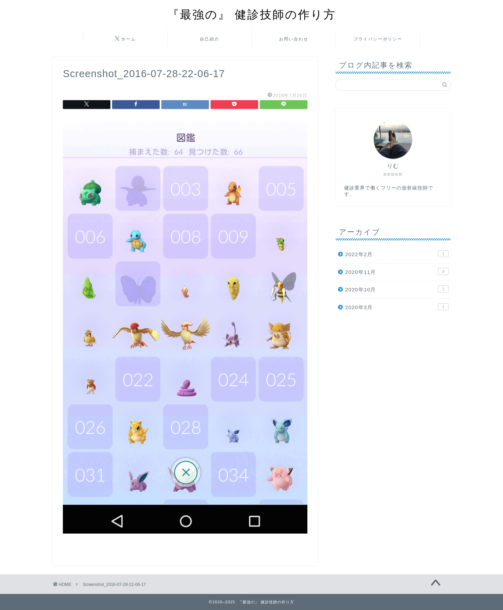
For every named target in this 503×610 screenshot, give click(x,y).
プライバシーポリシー (377, 39)
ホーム (125, 39)
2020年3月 (397, 306)
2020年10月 (397, 288)
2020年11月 (397, 271)
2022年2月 (397, 253)
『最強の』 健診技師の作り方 (251, 14)
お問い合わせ (293, 39)
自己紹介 (209, 39)
